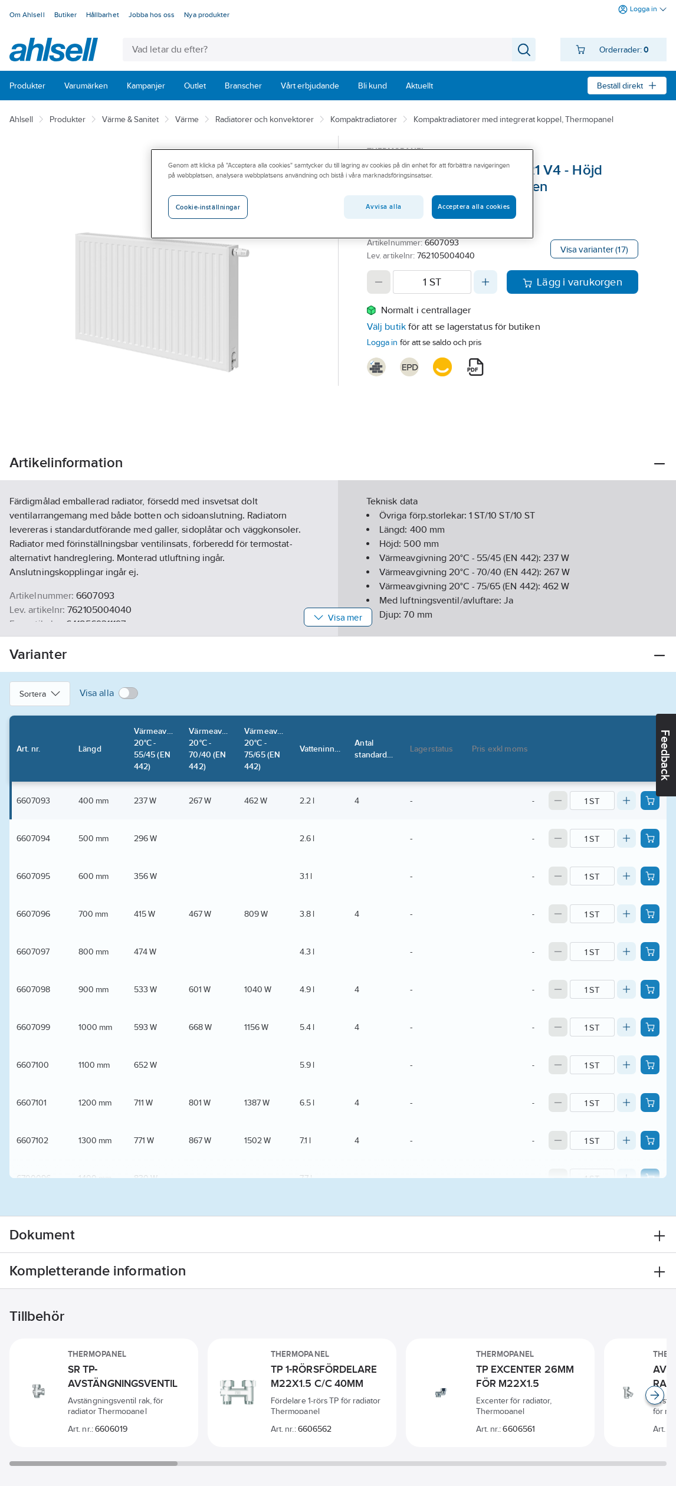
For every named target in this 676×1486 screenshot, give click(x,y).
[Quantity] (432, 282)
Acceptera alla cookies (474, 206)
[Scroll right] (654, 1395)
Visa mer (338, 617)
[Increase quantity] (485, 282)
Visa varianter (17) (594, 249)
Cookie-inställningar (208, 207)
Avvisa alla (383, 206)
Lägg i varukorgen (572, 282)
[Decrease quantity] (378, 282)
